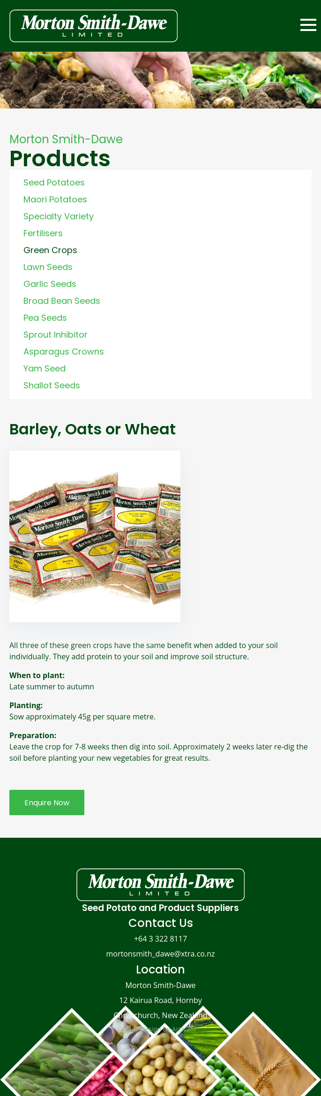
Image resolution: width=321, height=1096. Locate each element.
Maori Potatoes (55, 199)
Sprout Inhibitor (55, 334)
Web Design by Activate (160, 1029)
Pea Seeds (45, 318)
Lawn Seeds (48, 267)
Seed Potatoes (54, 182)
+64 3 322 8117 (160, 939)
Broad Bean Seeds (61, 301)
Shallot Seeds (51, 385)
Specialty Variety (58, 216)
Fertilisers (43, 233)
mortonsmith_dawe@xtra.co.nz (160, 954)
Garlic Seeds (49, 284)
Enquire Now (46, 802)
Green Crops (50, 250)
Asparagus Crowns (63, 351)
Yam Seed (44, 368)
